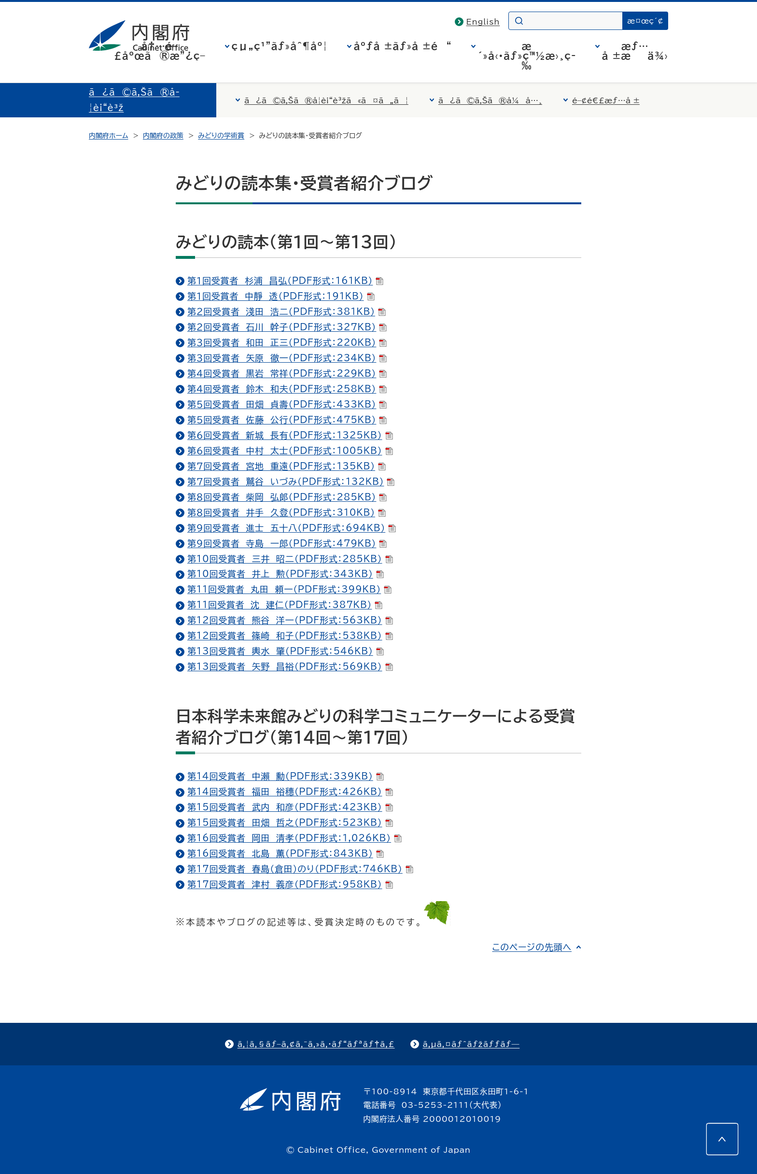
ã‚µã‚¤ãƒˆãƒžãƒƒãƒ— (471, 1044)
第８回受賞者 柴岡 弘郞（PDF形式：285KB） (287, 497)
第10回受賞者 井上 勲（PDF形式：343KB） (285, 573)
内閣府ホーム (108, 135)
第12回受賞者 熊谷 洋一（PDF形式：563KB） (290, 620)
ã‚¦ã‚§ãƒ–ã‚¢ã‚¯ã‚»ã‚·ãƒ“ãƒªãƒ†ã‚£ (316, 1044)
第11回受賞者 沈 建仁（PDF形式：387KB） (284, 604)
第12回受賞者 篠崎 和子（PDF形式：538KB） (290, 635)
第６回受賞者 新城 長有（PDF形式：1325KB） (290, 435)
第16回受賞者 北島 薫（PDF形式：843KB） (285, 853)
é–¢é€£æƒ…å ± (606, 100)
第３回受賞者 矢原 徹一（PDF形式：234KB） (287, 358)
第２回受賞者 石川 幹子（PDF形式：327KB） (287, 327)
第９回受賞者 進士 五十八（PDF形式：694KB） (291, 527)
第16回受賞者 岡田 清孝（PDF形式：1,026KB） (294, 838)
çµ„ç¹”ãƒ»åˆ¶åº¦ (280, 46)
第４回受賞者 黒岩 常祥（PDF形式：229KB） (287, 373)
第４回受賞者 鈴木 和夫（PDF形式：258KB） (287, 388)
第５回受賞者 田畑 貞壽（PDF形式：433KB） (287, 404)
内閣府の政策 (163, 135)
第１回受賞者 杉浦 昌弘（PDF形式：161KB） (285, 280)
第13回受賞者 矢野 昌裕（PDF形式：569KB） (290, 666)
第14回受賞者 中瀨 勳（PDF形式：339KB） (285, 776)
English (483, 22)
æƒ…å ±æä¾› (635, 50)
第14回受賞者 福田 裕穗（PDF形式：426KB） (290, 791)
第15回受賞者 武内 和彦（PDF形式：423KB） (290, 807)
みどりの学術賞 (221, 135)
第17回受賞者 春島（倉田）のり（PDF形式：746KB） (300, 868)
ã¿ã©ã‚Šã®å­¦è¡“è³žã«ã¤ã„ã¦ (326, 100)
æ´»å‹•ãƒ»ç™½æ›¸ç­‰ (527, 55)
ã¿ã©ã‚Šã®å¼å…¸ (490, 100)
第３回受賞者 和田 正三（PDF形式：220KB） (287, 342)
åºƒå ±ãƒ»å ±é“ (403, 46)
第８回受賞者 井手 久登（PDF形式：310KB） (286, 512)
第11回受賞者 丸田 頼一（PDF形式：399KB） (289, 589)
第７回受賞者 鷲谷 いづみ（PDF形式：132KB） (290, 481)
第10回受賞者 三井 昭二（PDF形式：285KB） (290, 558)
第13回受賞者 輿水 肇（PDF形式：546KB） (285, 651)
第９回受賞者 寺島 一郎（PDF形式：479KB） (287, 543)
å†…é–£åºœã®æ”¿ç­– (160, 50)
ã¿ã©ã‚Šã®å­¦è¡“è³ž (134, 100)
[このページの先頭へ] (722, 1139)
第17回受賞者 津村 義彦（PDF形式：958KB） (290, 884)
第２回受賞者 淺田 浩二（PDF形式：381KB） (286, 311)
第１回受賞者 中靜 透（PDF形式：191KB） (281, 296)
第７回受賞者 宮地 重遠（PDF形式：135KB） (286, 466)
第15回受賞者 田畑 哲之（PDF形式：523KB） (290, 822)
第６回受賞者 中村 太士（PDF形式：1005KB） (290, 450)
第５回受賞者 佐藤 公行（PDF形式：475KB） (287, 419)
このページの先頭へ (532, 947)
